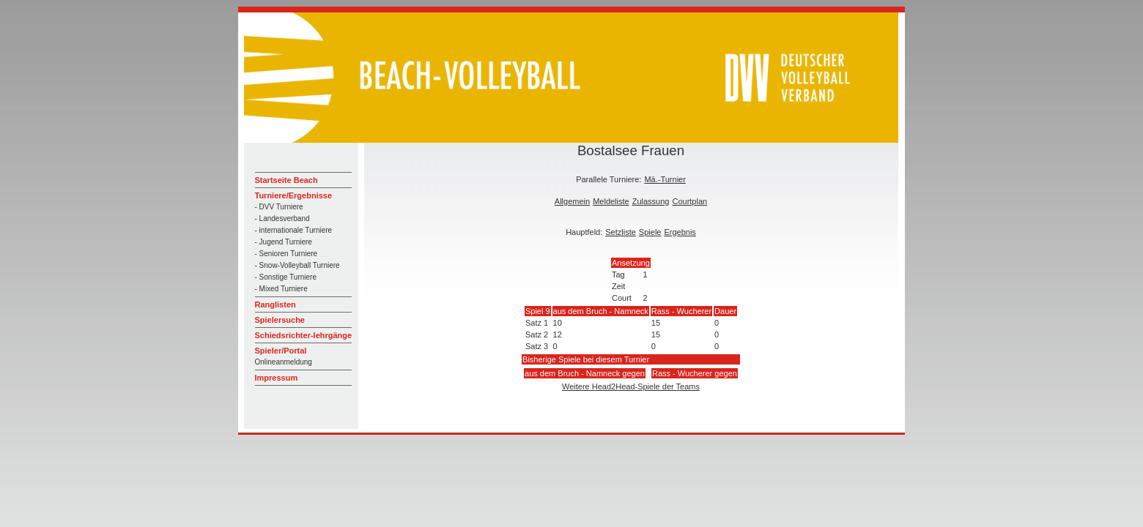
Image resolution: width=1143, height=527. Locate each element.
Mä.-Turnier (664, 179)
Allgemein (572, 201)
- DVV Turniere (279, 207)
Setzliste (620, 232)
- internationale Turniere (294, 230)
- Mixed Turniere (281, 289)
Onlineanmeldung (283, 362)
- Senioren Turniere (286, 254)
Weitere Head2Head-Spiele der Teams (631, 386)
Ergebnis (679, 232)
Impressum (276, 377)
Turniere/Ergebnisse (294, 195)
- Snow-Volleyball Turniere (297, 265)
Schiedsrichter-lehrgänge (303, 335)
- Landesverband (282, 218)
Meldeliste (611, 201)
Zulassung (651, 201)
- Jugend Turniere (283, 242)
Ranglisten (275, 304)
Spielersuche (280, 319)
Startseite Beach (286, 180)
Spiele (650, 232)
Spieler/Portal (281, 350)
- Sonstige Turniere (286, 277)
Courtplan (689, 201)
